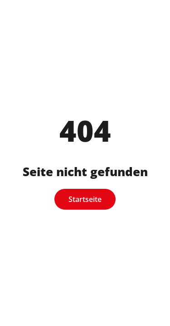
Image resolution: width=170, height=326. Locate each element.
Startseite (85, 199)
